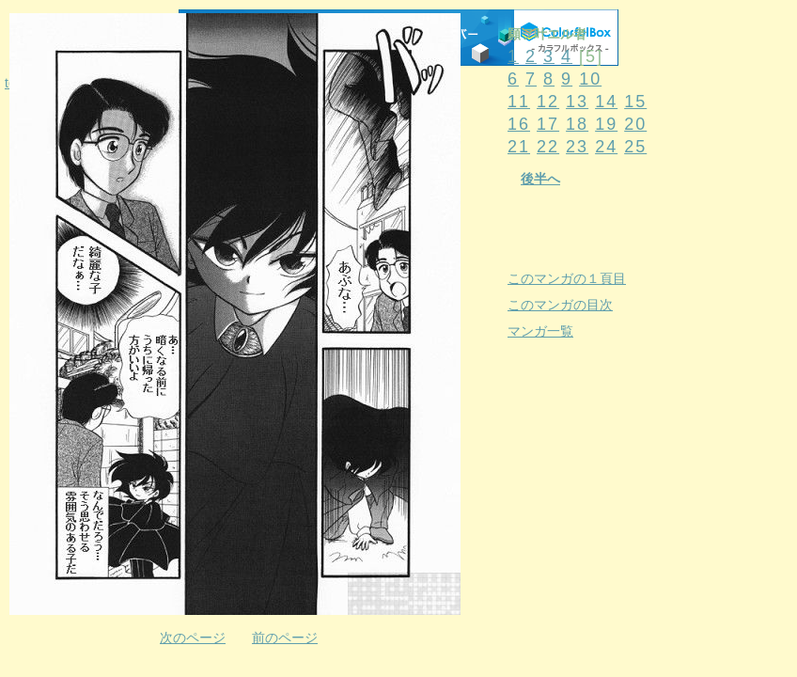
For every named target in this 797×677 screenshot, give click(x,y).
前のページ (285, 637)
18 (577, 124)
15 (635, 101)
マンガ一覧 (540, 330)
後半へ (540, 178)
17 (548, 124)
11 (519, 101)
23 (577, 146)
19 (606, 124)
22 (548, 146)
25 (635, 146)
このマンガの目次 (560, 304)
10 (590, 79)
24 (606, 146)
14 (606, 101)
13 (577, 101)
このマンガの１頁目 (567, 278)
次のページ (193, 637)
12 (548, 101)
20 (635, 124)
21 (519, 146)
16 (519, 124)
